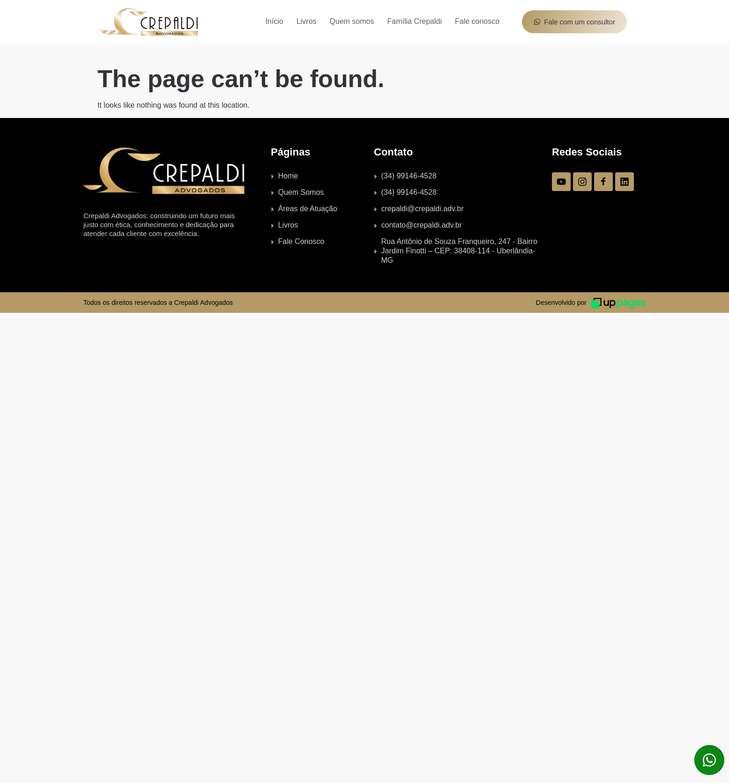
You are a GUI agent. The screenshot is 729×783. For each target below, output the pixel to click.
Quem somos (351, 21)
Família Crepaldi (414, 21)
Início (274, 21)
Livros (307, 21)
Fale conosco (477, 21)
